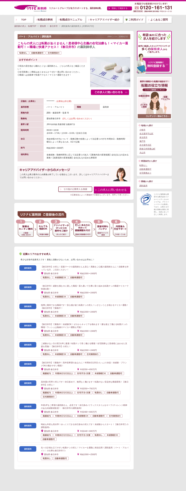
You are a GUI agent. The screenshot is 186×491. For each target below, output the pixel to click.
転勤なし (143, 165)
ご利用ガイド (135, 19)
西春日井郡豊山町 (147, 149)
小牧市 (142, 130)
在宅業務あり (145, 173)
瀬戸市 (142, 141)
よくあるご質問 (159, 19)
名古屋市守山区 (146, 133)
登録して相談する (119, 8)
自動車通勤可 (145, 169)
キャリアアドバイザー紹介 (105, 19)
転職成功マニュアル (71, 19)
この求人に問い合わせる (112, 189)
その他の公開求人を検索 (75, 189)
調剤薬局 (143, 186)
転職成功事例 (45, 19)
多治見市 (143, 137)
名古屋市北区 (145, 145)
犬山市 (142, 152)
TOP (23, 19)
